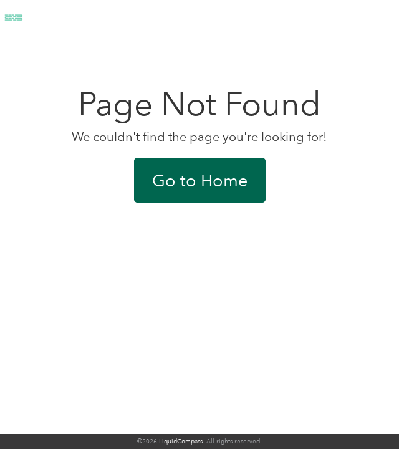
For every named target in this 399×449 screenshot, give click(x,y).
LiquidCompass (181, 441)
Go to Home (200, 180)
